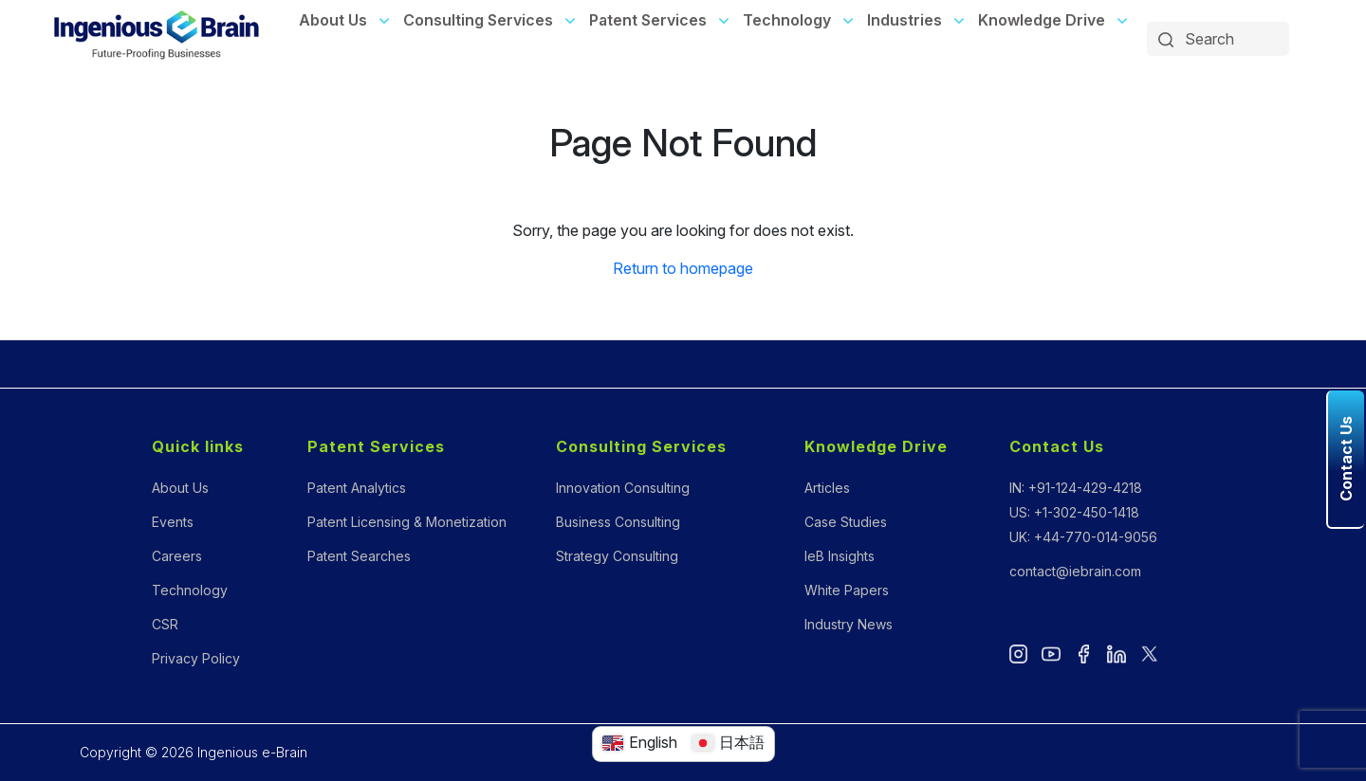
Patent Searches (359, 556)
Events (173, 522)
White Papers (846, 590)
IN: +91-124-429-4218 (1075, 488)
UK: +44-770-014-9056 (1083, 537)
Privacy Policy (196, 658)
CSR (165, 624)
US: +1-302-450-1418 (1074, 512)
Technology (787, 19)
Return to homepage (683, 268)
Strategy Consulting (617, 556)
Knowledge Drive (1041, 19)
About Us (333, 19)
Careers (177, 556)
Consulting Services (478, 19)
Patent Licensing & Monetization (407, 522)
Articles (827, 488)
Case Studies (845, 522)
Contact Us (1056, 446)
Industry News (848, 624)
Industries (904, 19)
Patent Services (648, 19)
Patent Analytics (356, 488)
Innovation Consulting (623, 488)
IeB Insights (839, 556)
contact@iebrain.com (1075, 571)
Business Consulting (618, 522)
